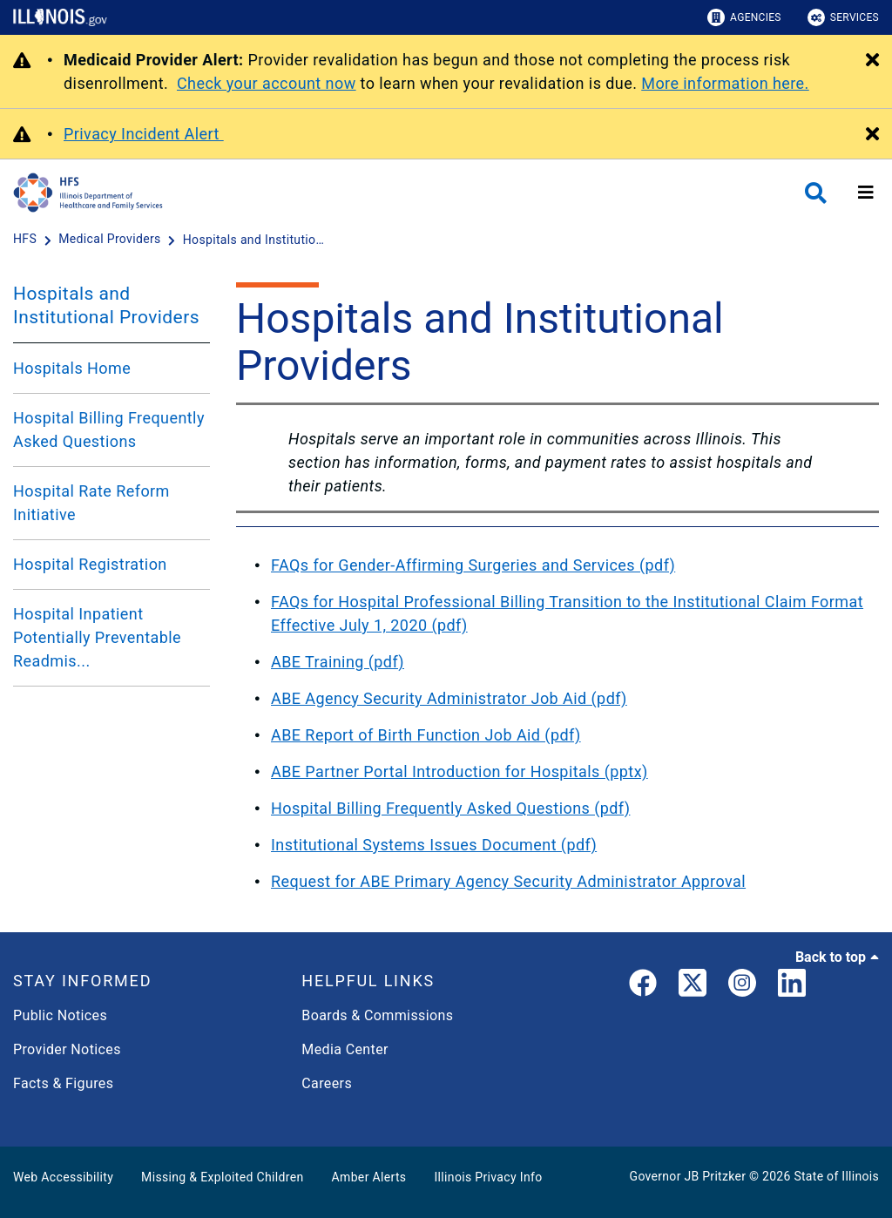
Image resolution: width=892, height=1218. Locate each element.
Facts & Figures (63, 1083)
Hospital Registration (90, 564)
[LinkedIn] (792, 986)
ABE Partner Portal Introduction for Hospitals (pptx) (459, 771)
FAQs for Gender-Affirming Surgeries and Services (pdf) (473, 565)
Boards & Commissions (377, 1015)
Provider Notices (67, 1049)
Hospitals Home (72, 368)
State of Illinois (836, 1176)
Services (843, 17)
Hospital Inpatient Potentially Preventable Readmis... (97, 637)
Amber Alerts (369, 1177)
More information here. (725, 83)
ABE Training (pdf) (337, 662)
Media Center (344, 1049)
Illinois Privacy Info (488, 1177)
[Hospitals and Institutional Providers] (257, 240)
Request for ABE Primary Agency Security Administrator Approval (508, 881)
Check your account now (266, 83)
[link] (643, 986)
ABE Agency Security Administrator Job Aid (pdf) (449, 698)
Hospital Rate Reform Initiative (91, 503)
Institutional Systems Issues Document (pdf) (434, 845)
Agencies (744, 17)
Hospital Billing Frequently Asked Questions (109, 429)
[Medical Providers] (111, 240)
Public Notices (60, 1015)
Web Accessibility (63, 1177)
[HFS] (26, 240)
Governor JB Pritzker (688, 1176)
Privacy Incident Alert (144, 134)
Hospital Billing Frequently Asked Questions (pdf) (450, 808)
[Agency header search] (816, 193)
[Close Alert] (872, 61)
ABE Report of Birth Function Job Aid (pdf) (426, 735)
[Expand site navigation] (866, 192)
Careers (326, 1083)
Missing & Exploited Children (222, 1177)
